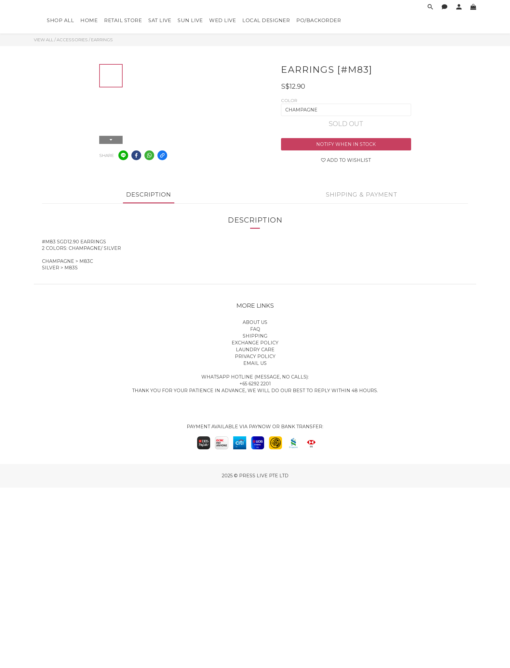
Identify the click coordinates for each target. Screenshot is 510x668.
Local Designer (266, 20)
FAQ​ (255, 329)
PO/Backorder (318, 20)
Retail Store (123, 20)
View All (43, 39)
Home (89, 20)
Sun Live (190, 20)
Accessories (72, 39)
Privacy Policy (255, 356)
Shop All (60, 20)
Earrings (102, 39)
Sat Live (159, 20)
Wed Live (222, 20)
